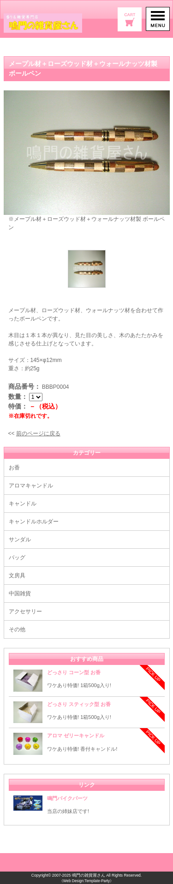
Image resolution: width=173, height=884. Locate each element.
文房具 (17, 575)
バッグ (17, 557)
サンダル (20, 539)
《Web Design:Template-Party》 (86, 881)
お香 (14, 467)
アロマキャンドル (31, 485)
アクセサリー (25, 611)
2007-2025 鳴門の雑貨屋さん (78, 875)
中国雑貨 (20, 593)
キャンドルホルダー (34, 521)
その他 (17, 629)
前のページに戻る (38, 433)
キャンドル (22, 503)
